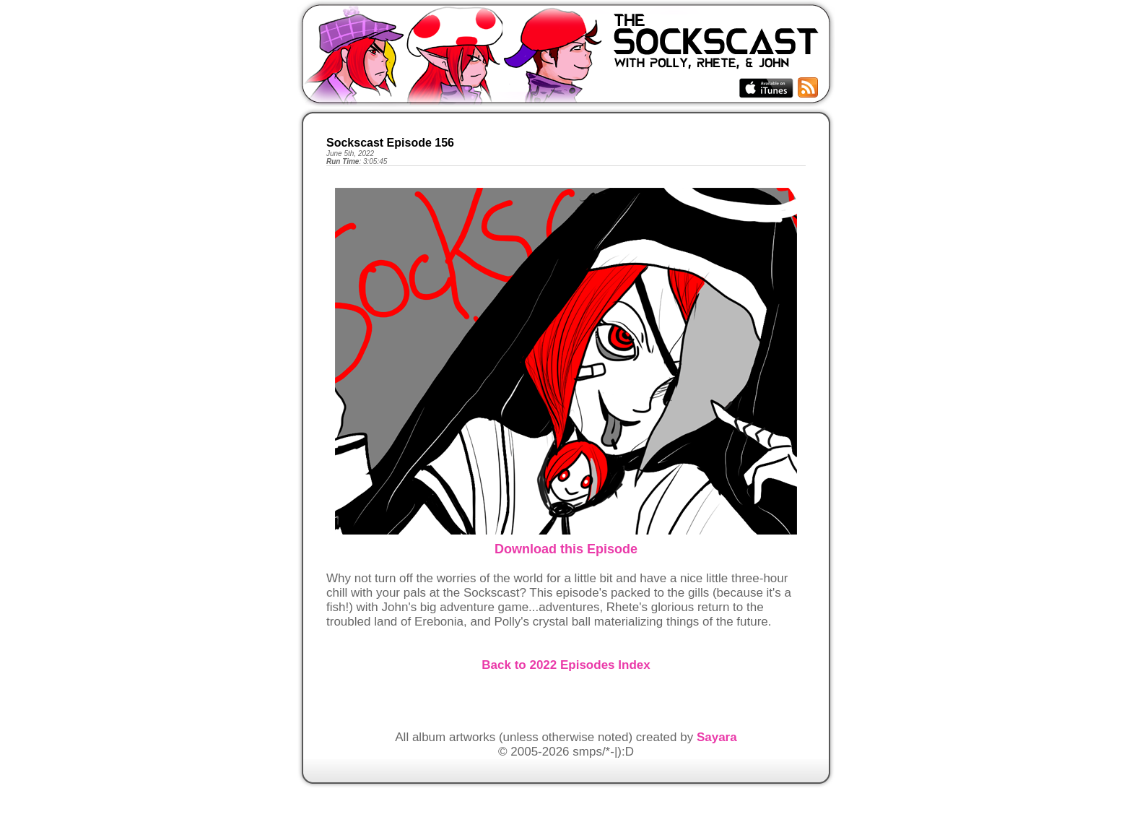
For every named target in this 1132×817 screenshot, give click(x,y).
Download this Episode (566, 549)
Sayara (717, 737)
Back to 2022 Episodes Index (566, 665)
